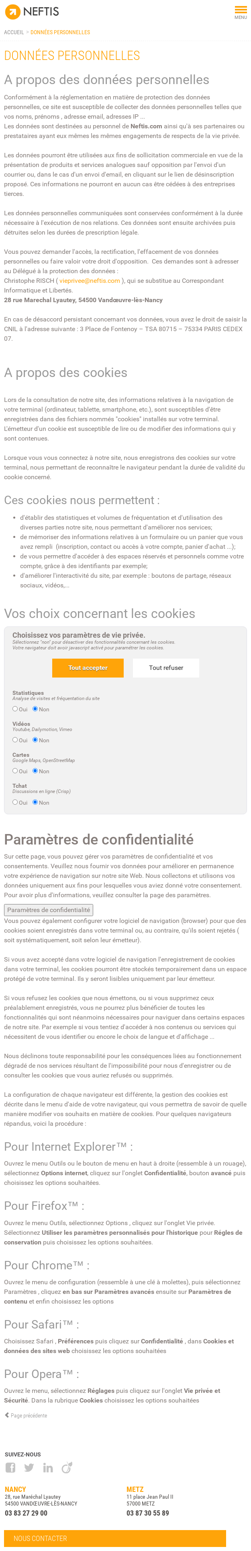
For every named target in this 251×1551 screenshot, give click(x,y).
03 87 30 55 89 (148, 1513)
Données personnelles (60, 32)
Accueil (14, 32)
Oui (20, 709)
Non (41, 709)
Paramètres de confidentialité (48, 910)
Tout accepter (88, 667)
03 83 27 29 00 (26, 1513)
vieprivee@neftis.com (89, 280)
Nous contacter (40, 1538)
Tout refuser (166, 667)
